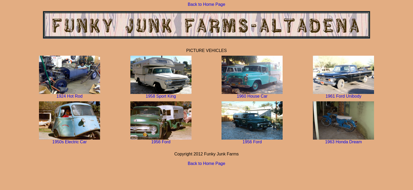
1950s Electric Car (69, 140)
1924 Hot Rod (69, 94)
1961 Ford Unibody (343, 94)
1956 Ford (160, 140)
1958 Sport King (160, 94)
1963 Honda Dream (343, 140)
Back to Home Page (206, 4)
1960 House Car (252, 94)
